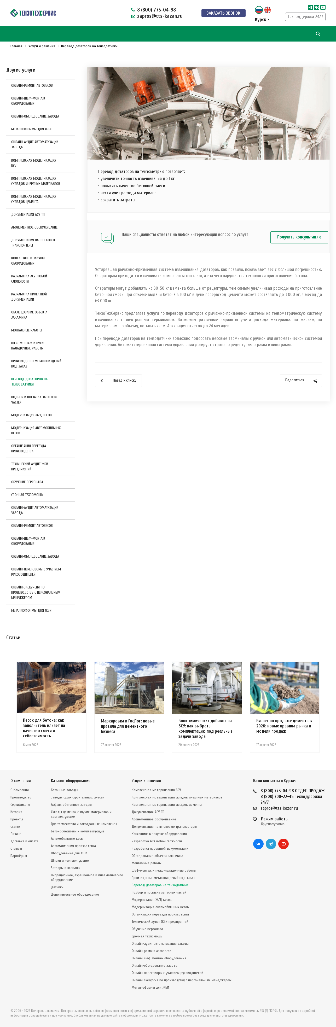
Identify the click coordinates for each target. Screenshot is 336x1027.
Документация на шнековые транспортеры (33, 243)
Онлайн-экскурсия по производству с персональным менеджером (35, 592)
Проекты (16, 819)
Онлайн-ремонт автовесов (32, 85)
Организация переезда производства (28, 448)
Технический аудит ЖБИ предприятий (29, 466)
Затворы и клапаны (65, 868)
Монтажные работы (26, 330)
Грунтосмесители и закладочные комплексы (84, 824)
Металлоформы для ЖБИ (31, 129)
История (16, 812)
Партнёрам (18, 856)
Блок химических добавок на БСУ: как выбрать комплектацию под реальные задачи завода (205, 728)
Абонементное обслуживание (34, 227)
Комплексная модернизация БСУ (33, 163)
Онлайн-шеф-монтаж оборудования (28, 101)
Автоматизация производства (73, 846)
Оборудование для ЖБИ (69, 853)
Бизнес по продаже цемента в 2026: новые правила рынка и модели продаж (284, 726)
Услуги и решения (146, 781)
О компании (20, 781)
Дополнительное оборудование (75, 894)
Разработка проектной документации (29, 297)
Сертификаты (20, 804)
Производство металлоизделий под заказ (36, 364)
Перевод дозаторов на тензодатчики (29, 382)
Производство (20, 797)
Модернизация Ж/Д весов (31, 415)
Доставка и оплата (24, 841)
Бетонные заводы (64, 790)
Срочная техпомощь (27, 495)
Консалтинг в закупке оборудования (28, 261)
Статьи (15, 826)
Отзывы (16, 848)
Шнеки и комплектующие (70, 860)
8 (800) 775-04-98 (156, 10)
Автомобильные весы (67, 838)
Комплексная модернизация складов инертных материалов (35, 181)
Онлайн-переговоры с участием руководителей (36, 572)
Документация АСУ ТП (28, 214)
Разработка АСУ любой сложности (29, 279)
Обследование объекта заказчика (29, 315)
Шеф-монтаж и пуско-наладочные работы (29, 346)
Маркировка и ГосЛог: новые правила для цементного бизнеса (128, 726)
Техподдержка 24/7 (305, 16)
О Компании (19, 790)
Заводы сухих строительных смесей (77, 797)
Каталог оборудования (70, 781)
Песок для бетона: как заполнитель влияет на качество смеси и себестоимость (44, 728)
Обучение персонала (27, 482)
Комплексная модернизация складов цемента (33, 199)
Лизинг (15, 834)
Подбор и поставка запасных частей (34, 400)
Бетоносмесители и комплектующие (78, 831)
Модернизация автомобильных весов (36, 430)
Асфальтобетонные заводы (71, 804)
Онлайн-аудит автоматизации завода (34, 144)
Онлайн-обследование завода (35, 116)
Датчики (57, 887)
